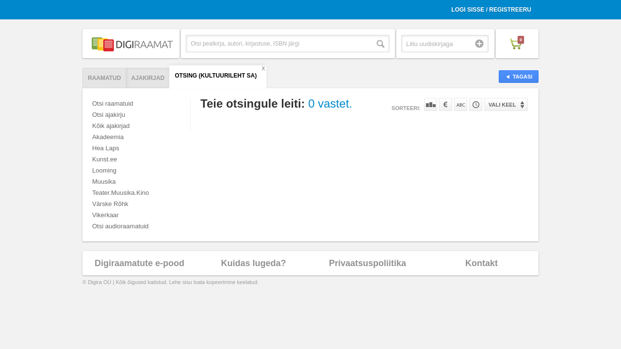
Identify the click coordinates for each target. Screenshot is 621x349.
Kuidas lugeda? (253, 263)
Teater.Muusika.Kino (120, 192)
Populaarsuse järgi (430, 104)
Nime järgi (460, 104)
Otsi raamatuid (112, 103)
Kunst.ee (104, 159)
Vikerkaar (105, 215)
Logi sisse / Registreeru (491, 9)
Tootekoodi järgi (475, 104)
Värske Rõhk (110, 203)
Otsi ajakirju (108, 114)
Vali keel (502, 105)
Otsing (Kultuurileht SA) (216, 75)
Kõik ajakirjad (111, 125)
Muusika (103, 181)
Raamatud (104, 78)
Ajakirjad (147, 78)
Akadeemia (108, 137)
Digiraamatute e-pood (139, 263)
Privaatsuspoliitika (367, 263)
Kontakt (481, 263)
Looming (104, 170)
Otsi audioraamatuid (120, 226)
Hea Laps (105, 148)
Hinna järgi (445, 104)
